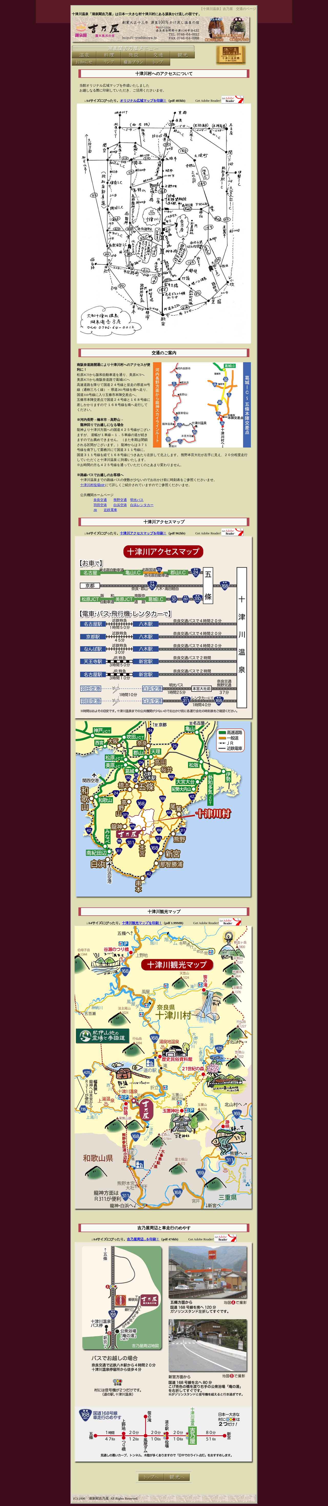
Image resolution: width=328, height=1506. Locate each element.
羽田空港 (100, 505)
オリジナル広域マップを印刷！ (143, 101)
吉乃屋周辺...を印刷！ (143, 1239)
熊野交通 (120, 500)
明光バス (137, 500)
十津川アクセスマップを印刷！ (143, 533)
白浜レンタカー (141, 505)
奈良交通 (100, 500)
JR (95, 510)
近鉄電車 (110, 510)
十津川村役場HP (92, 485)
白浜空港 (120, 505)
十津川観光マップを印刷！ (142, 923)
